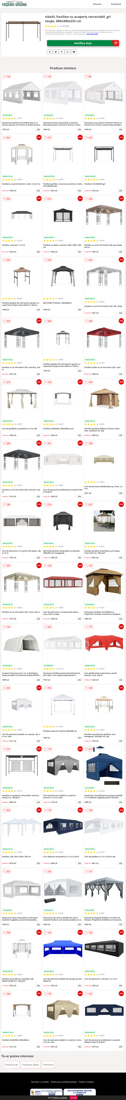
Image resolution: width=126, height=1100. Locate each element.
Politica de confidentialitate (64, 1081)
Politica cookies (86, 1081)
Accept (73, 1097)
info (38, 129)
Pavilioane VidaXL (30, 1064)
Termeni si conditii (40, 1081)
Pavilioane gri (11, 1064)
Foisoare (97, 4)
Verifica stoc (96, 43)
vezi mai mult (92, 34)
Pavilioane (116, 4)
